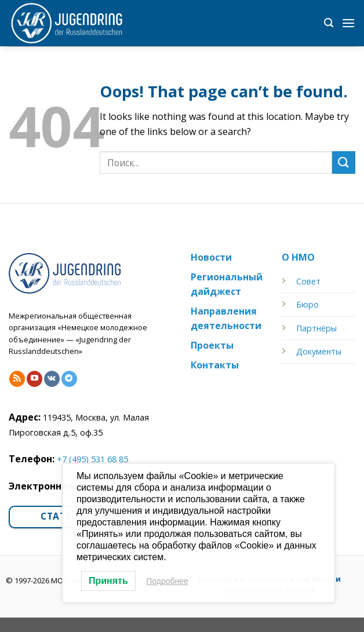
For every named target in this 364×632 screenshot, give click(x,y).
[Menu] (348, 23)
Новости (211, 257)
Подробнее (167, 581)
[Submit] (343, 162)
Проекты (212, 345)
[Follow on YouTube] (34, 379)
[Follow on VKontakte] (52, 379)
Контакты (215, 365)
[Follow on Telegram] (69, 379)
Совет (308, 281)
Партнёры (316, 328)
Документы (318, 351)
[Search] (328, 23)
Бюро (307, 304)
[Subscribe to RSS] (17, 379)
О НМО (298, 257)
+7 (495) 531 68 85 (92, 459)
